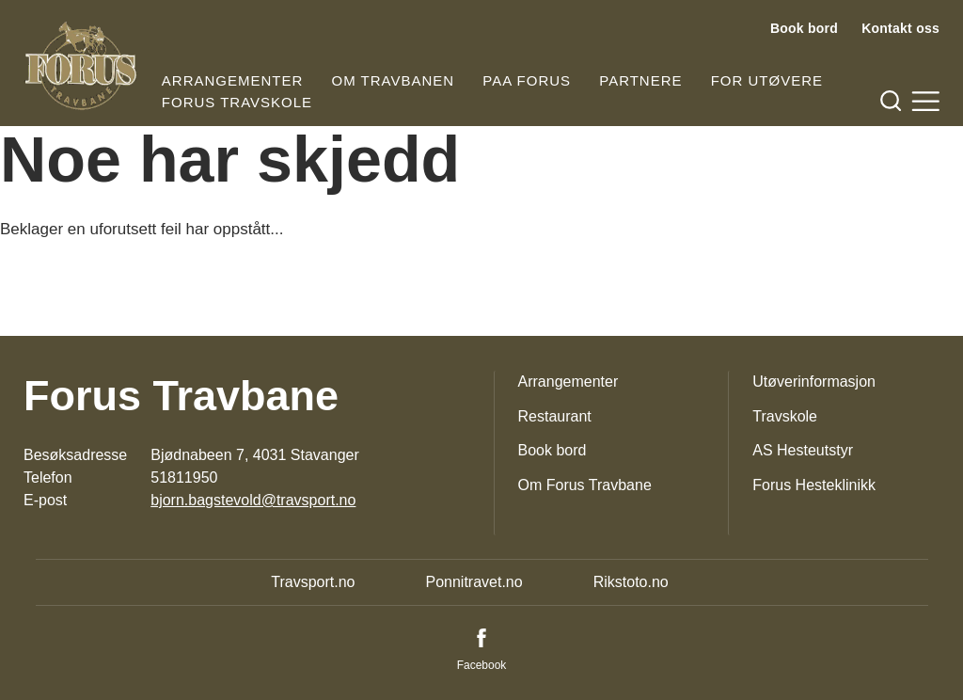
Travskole (784, 416)
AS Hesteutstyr (802, 450)
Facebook (482, 665)
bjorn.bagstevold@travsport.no (252, 500)
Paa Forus (526, 80)
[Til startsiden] (81, 66)
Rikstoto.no (631, 582)
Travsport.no (313, 582)
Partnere (640, 80)
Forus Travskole (237, 102)
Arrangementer (233, 80)
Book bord (804, 28)
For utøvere (767, 80)
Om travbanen (393, 80)
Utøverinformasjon (814, 382)
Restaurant (555, 416)
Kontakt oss (900, 28)
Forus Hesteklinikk (814, 485)
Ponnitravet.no (473, 582)
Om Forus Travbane (585, 485)
